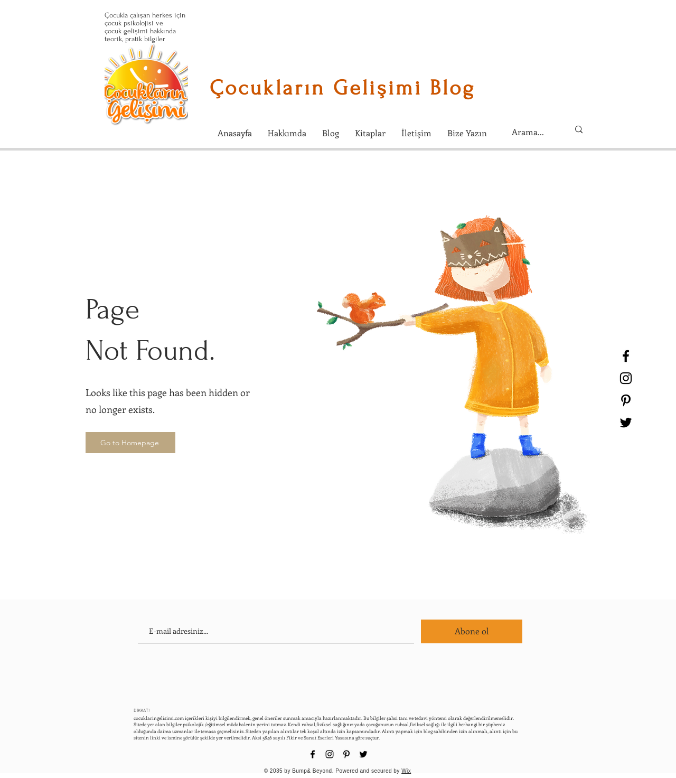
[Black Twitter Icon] (626, 422)
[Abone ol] (471, 631)
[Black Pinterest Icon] (626, 400)
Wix (406, 771)
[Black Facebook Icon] (626, 356)
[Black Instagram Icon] (626, 378)
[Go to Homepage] (130, 442)
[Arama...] (532, 132)
